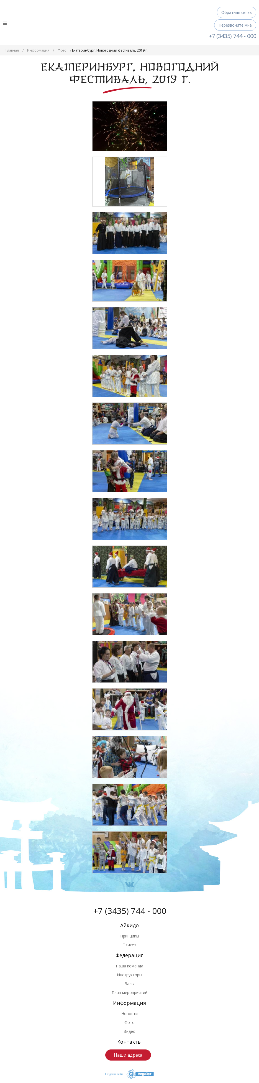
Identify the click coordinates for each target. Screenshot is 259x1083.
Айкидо (129, 925)
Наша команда (129, 966)
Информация (38, 50)
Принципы (129, 936)
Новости (129, 1013)
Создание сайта (114, 1074)
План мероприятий (129, 992)
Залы (129, 983)
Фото (62, 50)
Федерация (129, 955)
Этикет (129, 944)
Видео (129, 1031)
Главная (12, 50)
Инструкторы (129, 974)
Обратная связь (236, 12)
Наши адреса (128, 1055)
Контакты (129, 1041)
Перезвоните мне (235, 25)
